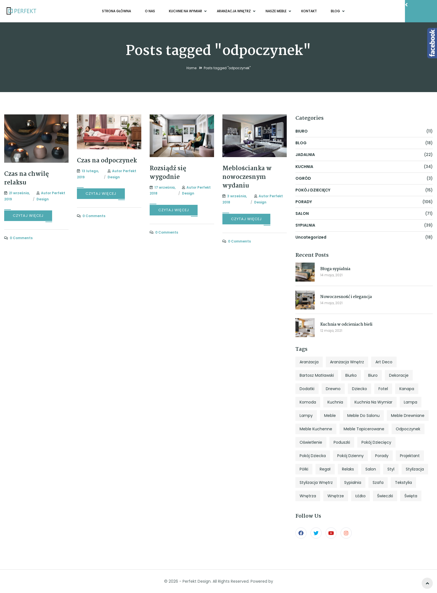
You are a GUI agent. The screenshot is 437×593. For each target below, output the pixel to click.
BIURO (301, 131)
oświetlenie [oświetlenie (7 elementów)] (311, 442)
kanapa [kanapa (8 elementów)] (406, 389)
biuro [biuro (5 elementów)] (373, 375)
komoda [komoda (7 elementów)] (308, 402)
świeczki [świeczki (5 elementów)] (385, 496)
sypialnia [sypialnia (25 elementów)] (352, 482)
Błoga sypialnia (335, 269)
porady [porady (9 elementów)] (382, 455)
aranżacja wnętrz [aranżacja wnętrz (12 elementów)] (347, 362)
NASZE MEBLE (276, 11)
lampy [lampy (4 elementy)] (306, 415)
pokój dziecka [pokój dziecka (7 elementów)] (313, 455)
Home (191, 68)
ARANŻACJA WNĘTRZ (234, 11)
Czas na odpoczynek (107, 161)
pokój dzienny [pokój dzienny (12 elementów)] (350, 455)
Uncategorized (310, 237)
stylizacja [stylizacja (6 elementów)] (415, 469)
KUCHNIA (304, 166)
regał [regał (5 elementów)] (325, 469)
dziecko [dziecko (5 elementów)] (359, 389)
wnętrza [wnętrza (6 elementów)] (308, 496)
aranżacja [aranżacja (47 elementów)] (309, 362)
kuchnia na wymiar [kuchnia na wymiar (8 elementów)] (373, 402)
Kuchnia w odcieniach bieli (346, 324)
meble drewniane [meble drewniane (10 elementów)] (407, 415)
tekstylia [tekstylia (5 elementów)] (403, 482)
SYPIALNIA (305, 225)
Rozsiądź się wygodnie (168, 173)
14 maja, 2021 (331, 275)
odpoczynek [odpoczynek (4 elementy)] (408, 429)
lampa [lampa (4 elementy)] (410, 402)
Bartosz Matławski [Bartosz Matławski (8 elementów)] (317, 375)
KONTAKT (309, 11)
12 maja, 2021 (331, 330)
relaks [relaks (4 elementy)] (348, 469)
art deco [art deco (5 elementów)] (383, 362)
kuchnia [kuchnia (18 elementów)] (335, 402)
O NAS (150, 11)
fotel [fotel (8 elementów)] (383, 389)
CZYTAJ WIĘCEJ (28, 215)
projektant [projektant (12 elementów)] (410, 455)
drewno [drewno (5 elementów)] (333, 389)
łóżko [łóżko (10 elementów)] (360, 496)
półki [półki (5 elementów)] (304, 469)
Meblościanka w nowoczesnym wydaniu (247, 177)
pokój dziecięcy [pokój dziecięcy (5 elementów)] (376, 442)
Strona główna (116, 11)
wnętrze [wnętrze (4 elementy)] (335, 496)
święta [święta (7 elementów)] (410, 496)
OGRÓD (303, 178)
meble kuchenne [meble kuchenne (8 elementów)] (316, 429)
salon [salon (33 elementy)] (370, 469)
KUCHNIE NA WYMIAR (186, 11)
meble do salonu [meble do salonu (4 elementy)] (363, 415)
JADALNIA (305, 154)
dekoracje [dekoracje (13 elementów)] (399, 375)
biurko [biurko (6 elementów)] (351, 375)
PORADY (303, 202)
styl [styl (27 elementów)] (390, 469)
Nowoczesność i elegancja (346, 297)
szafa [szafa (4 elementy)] (378, 482)
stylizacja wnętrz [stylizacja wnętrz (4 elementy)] (316, 482)
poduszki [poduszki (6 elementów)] (342, 442)
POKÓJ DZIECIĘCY (312, 190)
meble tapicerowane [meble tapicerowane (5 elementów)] (364, 429)
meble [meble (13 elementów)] (330, 415)
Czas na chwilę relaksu (26, 178)
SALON (302, 213)
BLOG (336, 11)
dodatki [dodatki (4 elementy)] (307, 389)
